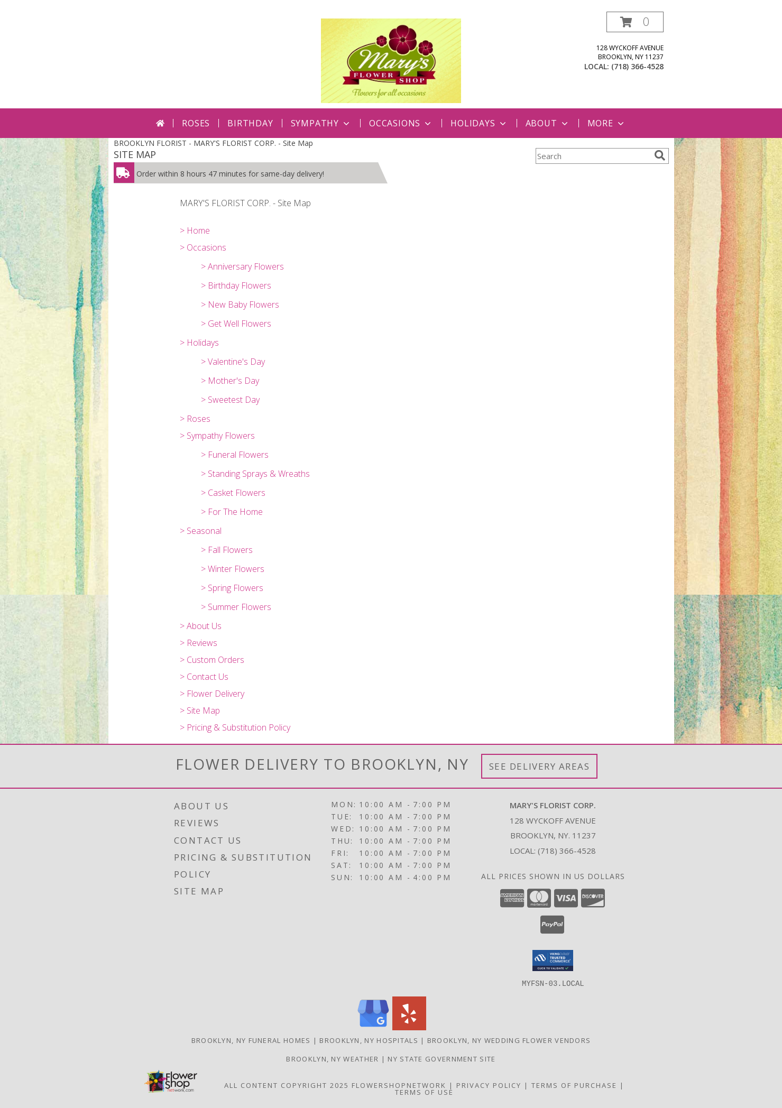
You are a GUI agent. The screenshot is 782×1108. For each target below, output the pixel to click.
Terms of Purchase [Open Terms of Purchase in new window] (574, 1084)
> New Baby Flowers (240, 304)
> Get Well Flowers (236, 323)
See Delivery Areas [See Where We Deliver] (539, 766)
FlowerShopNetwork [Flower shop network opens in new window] (399, 1084)
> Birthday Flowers (236, 285)
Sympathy (321, 123)
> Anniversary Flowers (242, 266)
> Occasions (203, 247)
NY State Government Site (441, 1058)
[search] (659, 155)
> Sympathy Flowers (217, 435)
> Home (195, 230)
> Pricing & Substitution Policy (235, 727)
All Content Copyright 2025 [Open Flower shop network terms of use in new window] (286, 1084)
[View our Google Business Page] (373, 1027)
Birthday (250, 123)
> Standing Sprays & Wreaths (255, 473)
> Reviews (198, 643)
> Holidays (199, 342)
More (606, 123)
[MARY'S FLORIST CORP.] (390, 60)
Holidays (479, 123)
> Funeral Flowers (235, 454)
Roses (196, 123)
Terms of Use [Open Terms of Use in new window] (424, 1091)
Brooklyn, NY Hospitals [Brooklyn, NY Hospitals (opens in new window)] (368, 1040)
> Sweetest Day (230, 399)
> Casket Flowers (233, 492)
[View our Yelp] (409, 1027)
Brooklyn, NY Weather (332, 1058)
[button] (635, 22)
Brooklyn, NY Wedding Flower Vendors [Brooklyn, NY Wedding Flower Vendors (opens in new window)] (509, 1040)
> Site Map (200, 710)
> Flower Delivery (212, 693)
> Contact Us (204, 676)
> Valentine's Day (233, 361)
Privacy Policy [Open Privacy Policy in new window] (488, 1084)
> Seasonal (201, 531)
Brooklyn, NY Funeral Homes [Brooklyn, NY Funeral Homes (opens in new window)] (251, 1040)
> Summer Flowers (236, 607)
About (548, 123)
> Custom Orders (212, 660)
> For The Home (232, 512)
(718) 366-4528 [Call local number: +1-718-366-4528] (637, 66)
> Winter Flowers (232, 569)
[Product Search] (592, 156)
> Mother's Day (230, 380)
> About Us (201, 626)
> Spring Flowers (232, 588)
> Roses (195, 418)
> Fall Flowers (227, 550)
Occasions (401, 123)
